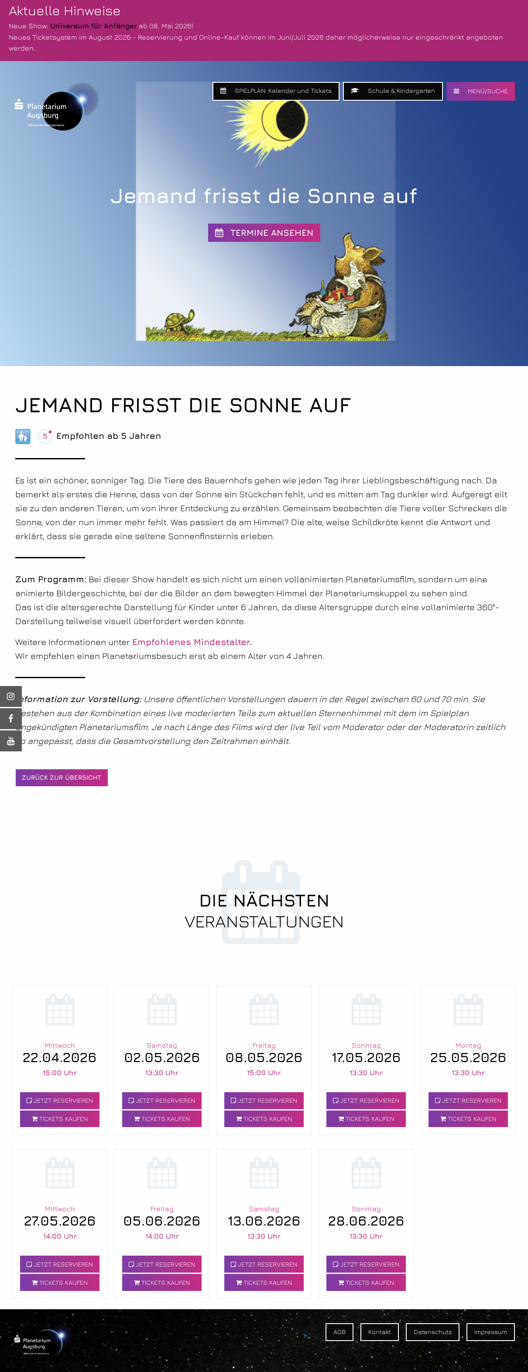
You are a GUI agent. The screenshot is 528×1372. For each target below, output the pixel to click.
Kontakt (379, 1331)
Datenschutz (433, 1331)
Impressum (490, 1331)
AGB (339, 1331)
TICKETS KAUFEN (60, 1118)
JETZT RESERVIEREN (60, 1100)
